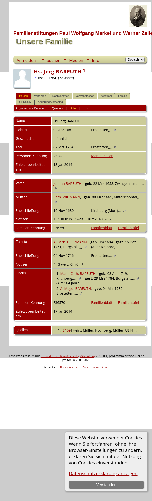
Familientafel (128, 227)
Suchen (53, 60)
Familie (122, 95)
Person (23, 95)
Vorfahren (40, 95)
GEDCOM (25, 101)
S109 (67, 330)
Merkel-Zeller (102, 155)
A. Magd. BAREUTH (75, 288)
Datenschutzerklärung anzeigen (103, 473)
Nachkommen (61, 95)
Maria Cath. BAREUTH (78, 273)
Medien (76, 60)
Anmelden (26, 60)
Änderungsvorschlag (50, 101)
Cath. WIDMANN (67, 197)
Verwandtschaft (85, 95)
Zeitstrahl (106, 95)
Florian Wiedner (69, 367)
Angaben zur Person (30, 108)
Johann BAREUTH (68, 183)
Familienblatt (101, 227)
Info (95, 60)
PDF (86, 108)
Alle (73, 108)
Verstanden (106, 485)
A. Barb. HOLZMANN (70, 242)
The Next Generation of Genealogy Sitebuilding (68, 356)
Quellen (57, 108)
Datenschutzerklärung (95, 367)
